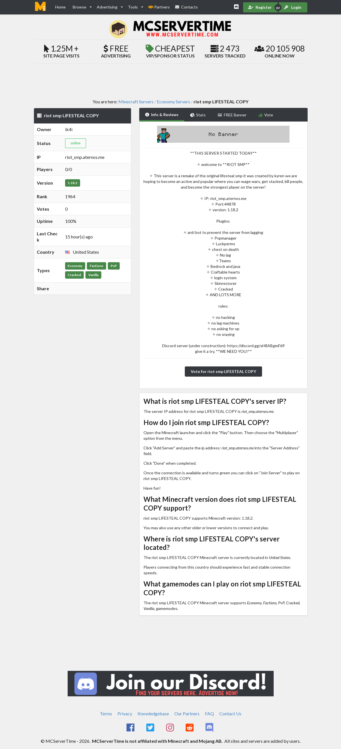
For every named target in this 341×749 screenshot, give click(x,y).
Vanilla (93, 275)
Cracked (74, 275)
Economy (75, 266)
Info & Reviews (162, 114)
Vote (265, 114)
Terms (106, 713)
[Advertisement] (171, 81)
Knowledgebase (153, 713)
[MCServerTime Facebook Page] (131, 728)
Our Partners (187, 713)
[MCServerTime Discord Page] (210, 728)
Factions (96, 266)
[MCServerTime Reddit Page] (190, 728)
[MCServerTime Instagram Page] (170, 728)
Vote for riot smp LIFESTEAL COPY (223, 371)
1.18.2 (72, 183)
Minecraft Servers (135, 101)
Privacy (124, 713)
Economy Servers (173, 101)
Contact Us (230, 713)
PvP (114, 266)
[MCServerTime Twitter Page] (150, 728)
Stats (198, 114)
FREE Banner (232, 114)
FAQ (209, 713)
